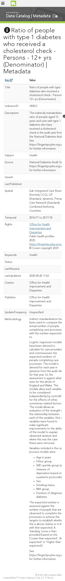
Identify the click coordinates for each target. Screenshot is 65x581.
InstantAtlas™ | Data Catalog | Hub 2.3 (24, 578)
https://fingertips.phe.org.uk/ (46, 244)
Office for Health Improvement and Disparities (40, 228)
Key (9, 80)
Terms (50, 578)
